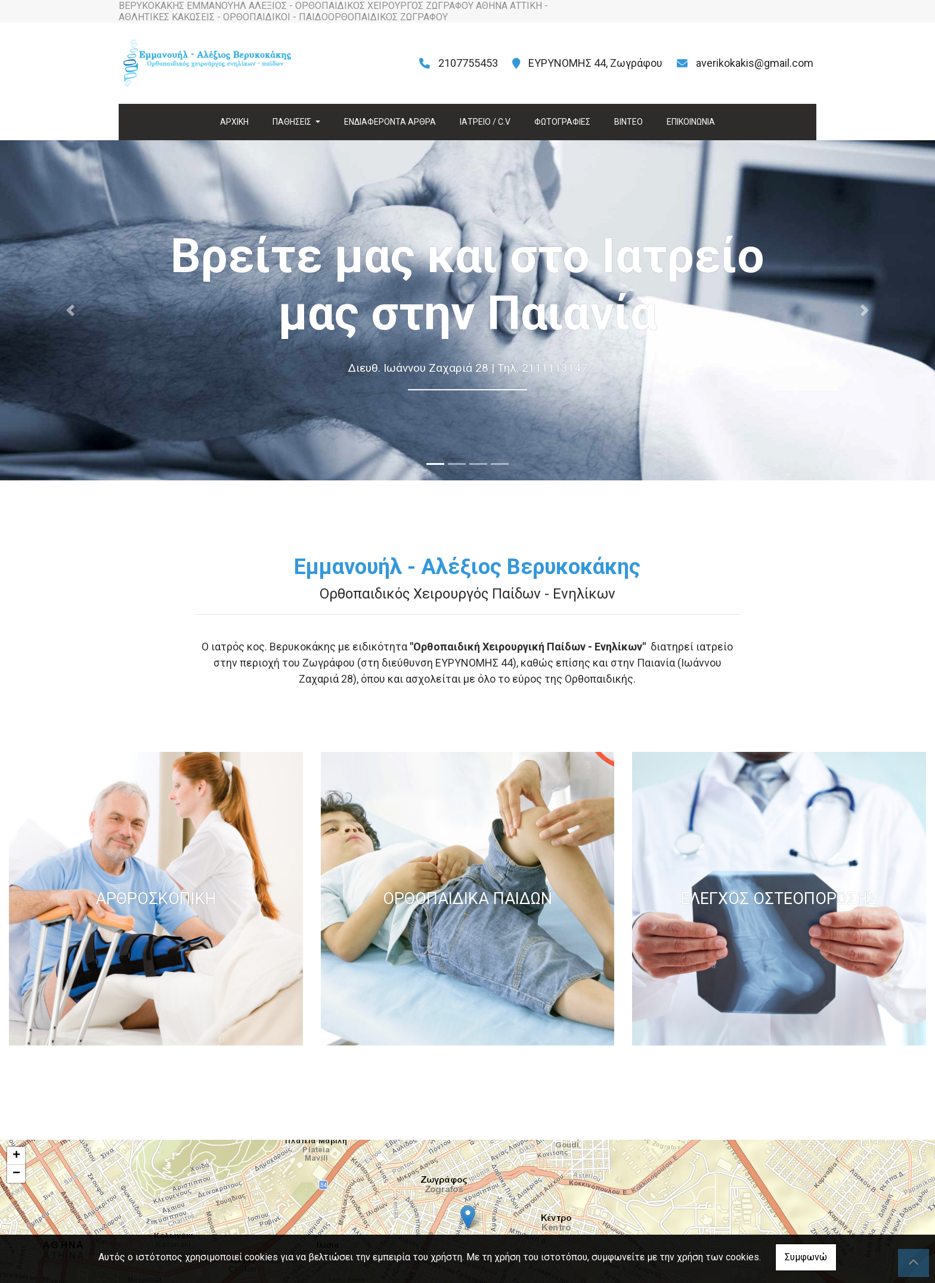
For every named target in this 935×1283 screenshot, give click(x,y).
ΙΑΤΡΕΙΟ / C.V (485, 122)
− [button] (16, 1174)
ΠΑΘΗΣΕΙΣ (293, 122)
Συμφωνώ (806, 1257)
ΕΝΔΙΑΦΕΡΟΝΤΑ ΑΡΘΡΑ (390, 122)
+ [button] (16, 1156)
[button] (70, 310)
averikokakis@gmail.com (754, 63)
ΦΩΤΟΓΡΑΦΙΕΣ (562, 122)
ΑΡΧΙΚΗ (234, 122)
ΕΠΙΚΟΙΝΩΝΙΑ (691, 122)
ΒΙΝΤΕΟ (628, 122)
